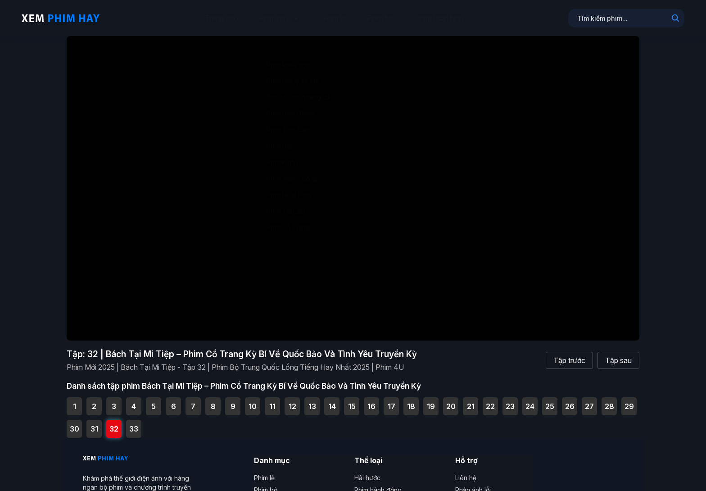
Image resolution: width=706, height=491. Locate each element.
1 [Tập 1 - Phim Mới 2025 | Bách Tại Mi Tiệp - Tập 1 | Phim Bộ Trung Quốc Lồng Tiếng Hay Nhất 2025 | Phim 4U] (74, 400)
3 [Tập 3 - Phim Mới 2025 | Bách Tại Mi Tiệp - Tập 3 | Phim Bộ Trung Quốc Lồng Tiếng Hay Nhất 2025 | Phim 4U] (114, 400)
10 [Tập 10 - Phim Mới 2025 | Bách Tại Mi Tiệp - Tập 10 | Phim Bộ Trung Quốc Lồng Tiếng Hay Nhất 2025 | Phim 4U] (253, 400)
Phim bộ (380, 18)
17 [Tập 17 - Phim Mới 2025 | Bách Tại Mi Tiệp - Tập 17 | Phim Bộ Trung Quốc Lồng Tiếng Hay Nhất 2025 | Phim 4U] (391, 400)
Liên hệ (465, 472)
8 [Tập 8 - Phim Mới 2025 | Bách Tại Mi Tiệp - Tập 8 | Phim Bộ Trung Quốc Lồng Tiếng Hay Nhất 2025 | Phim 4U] (213, 400)
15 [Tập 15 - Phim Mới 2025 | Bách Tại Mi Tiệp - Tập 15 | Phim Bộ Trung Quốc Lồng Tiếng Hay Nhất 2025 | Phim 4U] (352, 400)
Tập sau (618, 354)
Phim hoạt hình (439, 18)
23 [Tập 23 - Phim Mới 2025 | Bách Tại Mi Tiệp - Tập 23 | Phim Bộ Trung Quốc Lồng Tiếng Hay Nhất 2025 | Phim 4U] (510, 400)
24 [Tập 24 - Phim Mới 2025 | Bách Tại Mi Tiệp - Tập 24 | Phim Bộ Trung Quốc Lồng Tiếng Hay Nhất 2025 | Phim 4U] (529, 400)
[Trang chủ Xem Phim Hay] (61, 18)
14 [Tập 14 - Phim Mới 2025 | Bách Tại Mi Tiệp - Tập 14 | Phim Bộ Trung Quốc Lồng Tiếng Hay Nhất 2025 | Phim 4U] (332, 400)
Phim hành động (378, 484)
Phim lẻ (333, 18)
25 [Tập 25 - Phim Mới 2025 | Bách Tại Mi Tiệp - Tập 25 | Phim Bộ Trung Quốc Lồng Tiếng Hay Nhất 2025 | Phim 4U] (549, 400)
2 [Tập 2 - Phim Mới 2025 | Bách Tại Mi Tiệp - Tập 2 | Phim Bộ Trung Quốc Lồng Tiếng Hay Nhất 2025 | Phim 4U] (94, 400)
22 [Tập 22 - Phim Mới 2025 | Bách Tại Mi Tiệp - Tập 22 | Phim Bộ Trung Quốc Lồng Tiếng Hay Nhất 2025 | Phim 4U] (490, 400)
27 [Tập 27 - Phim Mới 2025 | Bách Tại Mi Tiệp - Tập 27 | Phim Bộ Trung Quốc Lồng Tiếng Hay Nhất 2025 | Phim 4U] (589, 400)
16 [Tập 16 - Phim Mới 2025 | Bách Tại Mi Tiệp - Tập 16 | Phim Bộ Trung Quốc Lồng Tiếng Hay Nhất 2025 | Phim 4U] (371, 400)
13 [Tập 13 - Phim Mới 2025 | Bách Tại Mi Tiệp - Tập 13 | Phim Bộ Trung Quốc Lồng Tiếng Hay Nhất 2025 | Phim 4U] (312, 400)
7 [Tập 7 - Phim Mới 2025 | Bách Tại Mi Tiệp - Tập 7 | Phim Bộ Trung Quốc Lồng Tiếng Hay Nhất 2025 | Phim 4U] (193, 400)
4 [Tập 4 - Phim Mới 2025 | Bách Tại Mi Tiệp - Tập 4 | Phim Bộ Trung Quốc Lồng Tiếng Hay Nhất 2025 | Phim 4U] (133, 400)
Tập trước (569, 354)
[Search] (675, 19)
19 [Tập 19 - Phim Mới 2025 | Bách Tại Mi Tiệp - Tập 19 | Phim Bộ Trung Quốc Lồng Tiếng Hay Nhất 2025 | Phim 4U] (431, 400)
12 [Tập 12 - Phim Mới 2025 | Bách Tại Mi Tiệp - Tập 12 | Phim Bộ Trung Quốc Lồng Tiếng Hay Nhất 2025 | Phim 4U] (292, 400)
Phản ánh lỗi (473, 484)
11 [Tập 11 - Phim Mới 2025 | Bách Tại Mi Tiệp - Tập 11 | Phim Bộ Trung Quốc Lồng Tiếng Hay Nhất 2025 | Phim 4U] (272, 400)
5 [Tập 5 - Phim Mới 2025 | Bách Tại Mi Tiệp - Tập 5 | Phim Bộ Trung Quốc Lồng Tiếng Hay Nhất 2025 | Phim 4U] (153, 400)
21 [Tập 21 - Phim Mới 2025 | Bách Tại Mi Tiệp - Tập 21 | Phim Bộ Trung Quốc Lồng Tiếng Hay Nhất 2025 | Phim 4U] (471, 400)
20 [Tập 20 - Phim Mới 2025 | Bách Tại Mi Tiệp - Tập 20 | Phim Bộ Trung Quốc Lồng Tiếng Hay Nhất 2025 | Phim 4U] (451, 400)
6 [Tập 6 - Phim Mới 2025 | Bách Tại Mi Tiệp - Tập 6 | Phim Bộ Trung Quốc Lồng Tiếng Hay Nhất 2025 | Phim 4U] (173, 400)
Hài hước (367, 472)
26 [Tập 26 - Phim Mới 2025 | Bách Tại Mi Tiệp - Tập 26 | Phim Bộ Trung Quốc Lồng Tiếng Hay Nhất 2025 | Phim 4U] (570, 400)
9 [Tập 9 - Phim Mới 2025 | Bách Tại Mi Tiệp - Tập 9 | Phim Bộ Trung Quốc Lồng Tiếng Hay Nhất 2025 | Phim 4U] (233, 400)
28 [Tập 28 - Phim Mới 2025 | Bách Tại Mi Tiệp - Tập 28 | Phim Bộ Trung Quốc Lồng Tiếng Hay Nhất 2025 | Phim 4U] (609, 400)
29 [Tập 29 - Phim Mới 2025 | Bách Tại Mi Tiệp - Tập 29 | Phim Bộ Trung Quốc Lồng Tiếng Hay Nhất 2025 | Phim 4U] (629, 400)
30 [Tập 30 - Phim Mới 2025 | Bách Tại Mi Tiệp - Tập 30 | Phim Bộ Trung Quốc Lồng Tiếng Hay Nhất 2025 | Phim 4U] (74, 422)
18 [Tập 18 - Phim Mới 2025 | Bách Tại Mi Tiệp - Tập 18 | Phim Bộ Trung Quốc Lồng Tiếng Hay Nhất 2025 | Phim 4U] (411, 400)
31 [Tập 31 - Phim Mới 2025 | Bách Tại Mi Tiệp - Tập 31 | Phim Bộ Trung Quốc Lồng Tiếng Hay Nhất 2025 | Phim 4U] (94, 422)
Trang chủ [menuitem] (221, 18)
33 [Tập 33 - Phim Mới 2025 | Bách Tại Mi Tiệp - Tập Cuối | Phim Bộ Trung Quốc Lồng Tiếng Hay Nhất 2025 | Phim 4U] (133, 422)
